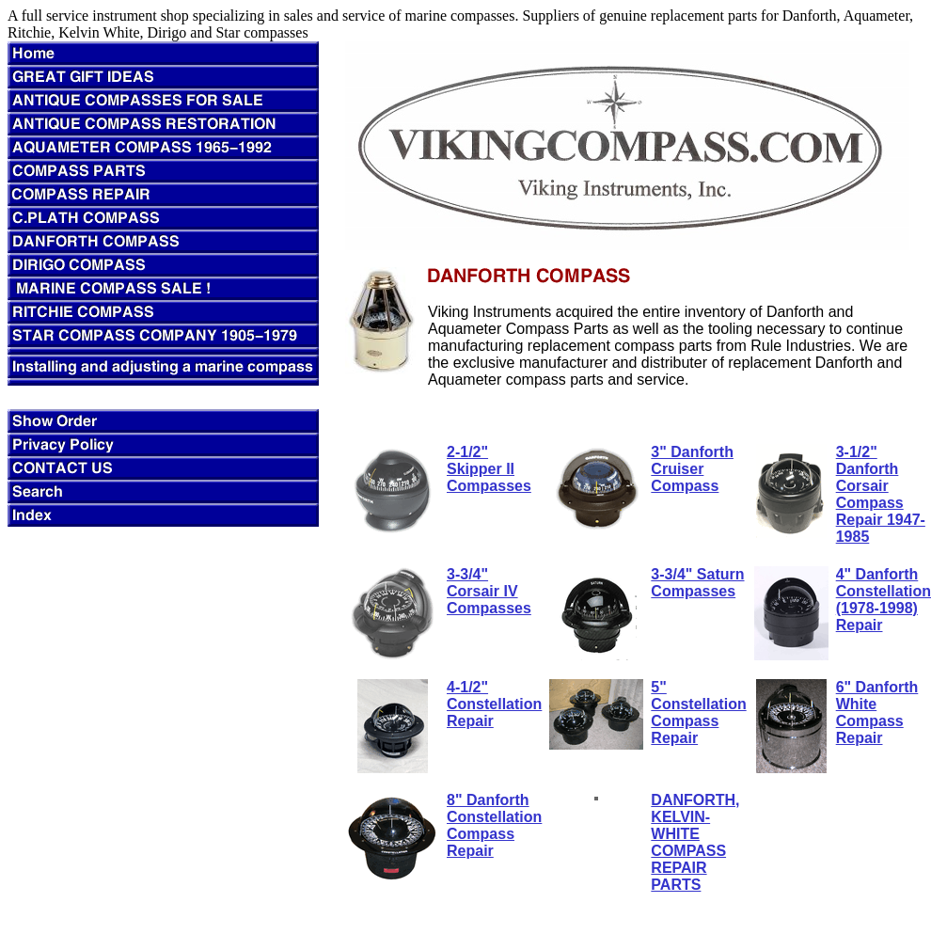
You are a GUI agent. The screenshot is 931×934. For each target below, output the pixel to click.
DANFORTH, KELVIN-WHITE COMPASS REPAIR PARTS (695, 842)
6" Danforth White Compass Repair (877, 712)
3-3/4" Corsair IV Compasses (489, 591)
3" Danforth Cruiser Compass (692, 469)
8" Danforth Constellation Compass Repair (494, 825)
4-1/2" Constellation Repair (494, 704)
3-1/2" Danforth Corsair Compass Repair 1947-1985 (880, 494)
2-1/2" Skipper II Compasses (489, 469)
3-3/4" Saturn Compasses (697, 582)
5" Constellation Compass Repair (698, 712)
